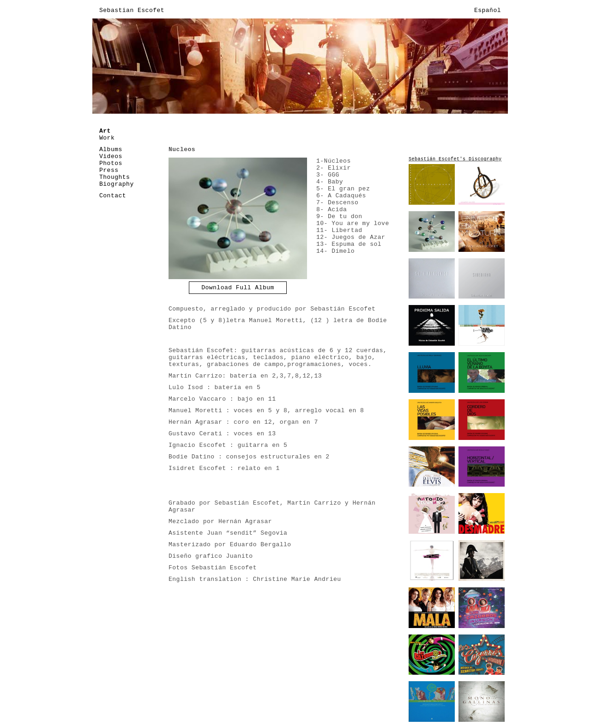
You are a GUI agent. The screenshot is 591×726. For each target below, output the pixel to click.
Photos (110, 163)
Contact (112, 195)
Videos (110, 156)
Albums (110, 149)
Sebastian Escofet (131, 10)
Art (105, 131)
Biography (116, 184)
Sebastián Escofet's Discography (455, 159)
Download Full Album (237, 287)
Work (107, 137)
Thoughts (114, 177)
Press (109, 170)
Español (487, 10)
